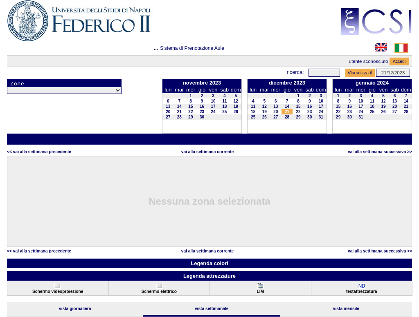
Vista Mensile (346, 308)
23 (202, 111)
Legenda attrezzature (209, 276)
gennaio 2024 (372, 83)
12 (236, 101)
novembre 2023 (202, 83)
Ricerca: (295, 72)
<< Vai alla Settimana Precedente (39, 152)
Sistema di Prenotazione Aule (192, 48)
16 (202, 106)
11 (224, 101)
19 (236, 106)
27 (168, 117)
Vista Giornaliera (75, 308)
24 (213, 111)
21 (179, 111)
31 (321, 117)
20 (168, 111)
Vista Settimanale (212, 308)
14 (179, 106)
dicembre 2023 (287, 83)
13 (168, 106)
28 (179, 117)
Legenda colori (209, 263)
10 (213, 101)
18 (224, 106)
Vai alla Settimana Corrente (207, 152)
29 (190, 117)
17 (213, 106)
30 (202, 117)
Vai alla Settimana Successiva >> (380, 152)
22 (190, 111)
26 (236, 111)
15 (190, 106)
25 (224, 111)
